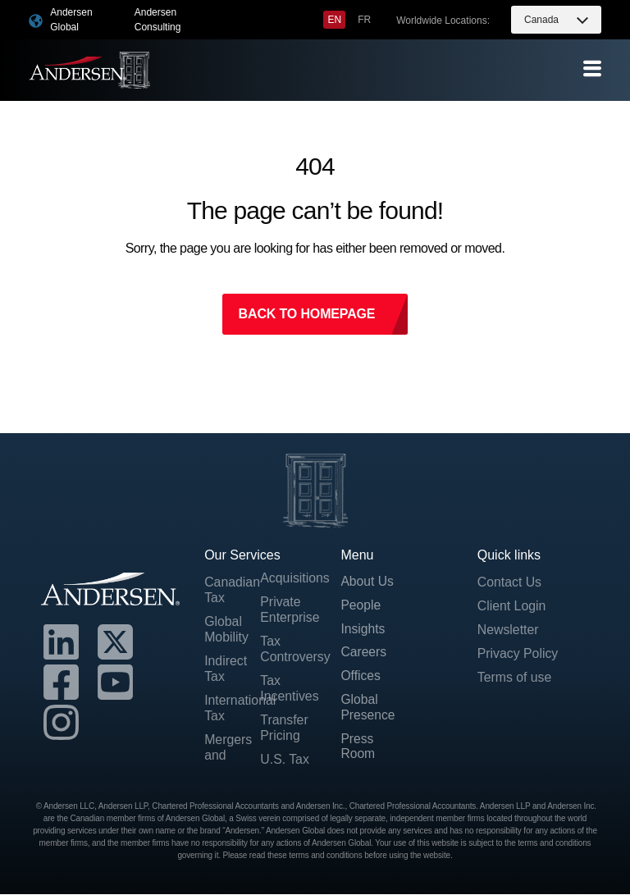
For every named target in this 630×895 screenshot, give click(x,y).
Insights (363, 630)
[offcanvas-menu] (592, 69)
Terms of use (515, 678)
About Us (367, 582)
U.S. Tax (284, 761)
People (360, 606)
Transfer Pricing (284, 728)
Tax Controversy (288, 649)
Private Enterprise (288, 609)
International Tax (232, 709)
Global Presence (368, 709)
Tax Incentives (288, 689)
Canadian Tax (232, 590)
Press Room (358, 749)
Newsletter (508, 630)
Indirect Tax (225, 669)
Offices (360, 678)
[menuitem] (334, 20)
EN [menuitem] (334, 19)
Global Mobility (226, 630)
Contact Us (509, 582)
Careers (363, 654)
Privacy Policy (518, 654)
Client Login (512, 606)
